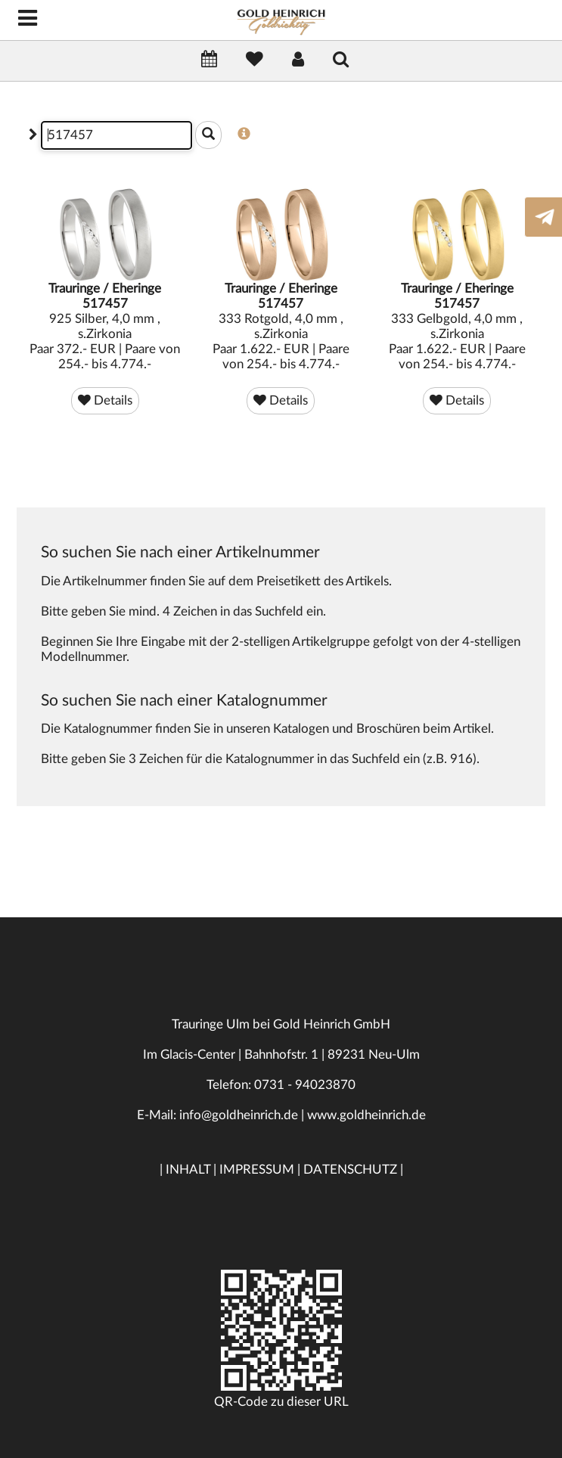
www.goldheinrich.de (366, 1115)
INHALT (188, 1169)
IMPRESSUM (256, 1169)
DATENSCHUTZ (350, 1169)
